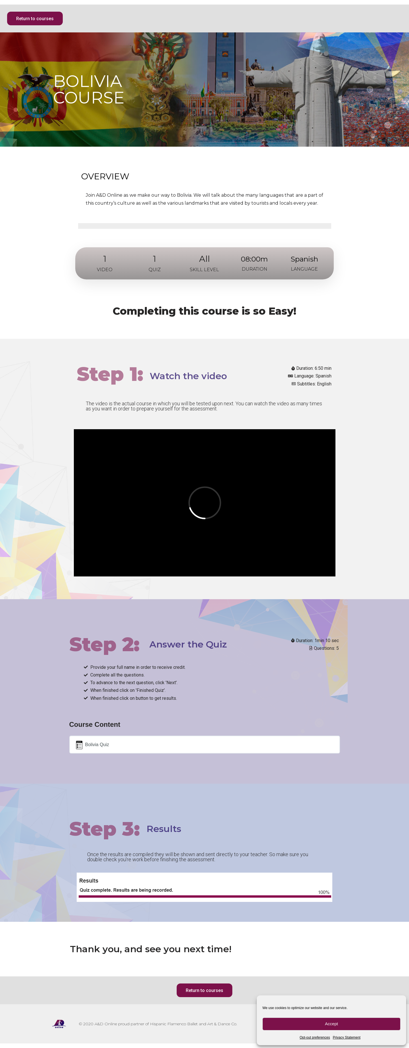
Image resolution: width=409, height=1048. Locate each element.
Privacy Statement (346, 1037)
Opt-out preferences (315, 1037)
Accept (331, 1023)
